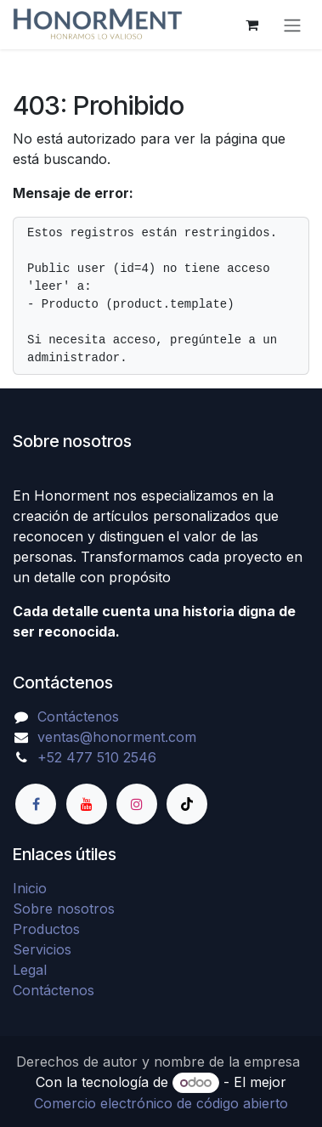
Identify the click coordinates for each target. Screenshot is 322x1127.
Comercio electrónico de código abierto (161, 1103)
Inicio (30, 888)
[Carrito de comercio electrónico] (251, 25)
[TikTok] (187, 804)
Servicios (42, 949)
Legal (30, 969)
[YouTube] (86, 804)
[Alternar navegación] (292, 24)
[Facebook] (35, 804)
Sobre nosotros (64, 908)
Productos (46, 928)
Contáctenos (78, 716)
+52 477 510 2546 (96, 757)
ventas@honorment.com (116, 736)
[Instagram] (136, 804)
